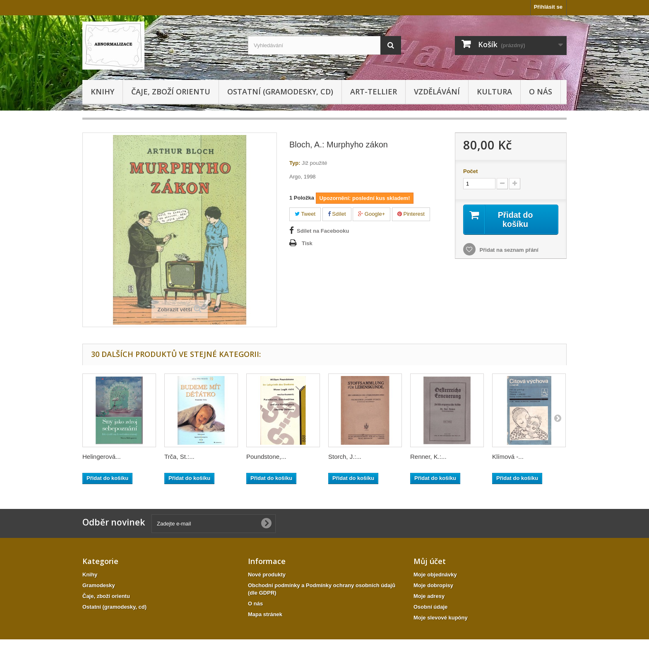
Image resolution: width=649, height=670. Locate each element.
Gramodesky (98, 585)
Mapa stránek (265, 614)
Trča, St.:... (179, 456)
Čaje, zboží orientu (170, 91)
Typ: (294, 163)
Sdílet (337, 214)
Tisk (307, 243)
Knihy (102, 91)
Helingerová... (101, 456)
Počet (470, 171)
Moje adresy (429, 596)
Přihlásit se (548, 7)
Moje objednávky (435, 574)
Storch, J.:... (344, 456)
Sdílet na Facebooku (323, 231)
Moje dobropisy (433, 585)
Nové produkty (267, 574)
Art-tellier (373, 91)
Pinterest (411, 214)
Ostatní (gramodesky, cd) (280, 91)
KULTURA (494, 91)
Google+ (371, 214)
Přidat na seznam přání (508, 250)
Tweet (305, 214)
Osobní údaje (430, 607)
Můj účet (429, 561)
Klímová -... (508, 456)
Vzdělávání (437, 91)
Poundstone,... (266, 456)
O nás (540, 91)
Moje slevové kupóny (440, 618)
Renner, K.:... (428, 456)
